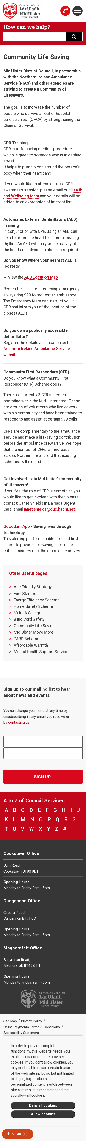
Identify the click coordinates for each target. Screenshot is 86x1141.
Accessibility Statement (21, 1033)
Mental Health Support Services (42, 651)
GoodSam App (16, 526)
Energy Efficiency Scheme (37, 600)
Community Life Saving (34, 625)
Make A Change (27, 613)
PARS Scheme (26, 639)
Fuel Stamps (25, 593)
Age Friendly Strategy (33, 587)
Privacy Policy (32, 1021)
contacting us (19, 722)
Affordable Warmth (31, 645)
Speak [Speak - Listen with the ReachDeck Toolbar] (16, 1134)
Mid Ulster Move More (33, 632)
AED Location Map (41, 277)
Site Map (10, 1021)
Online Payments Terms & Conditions (32, 1027)
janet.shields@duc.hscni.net (49, 509)
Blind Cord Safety (29, 619)
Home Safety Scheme (33, 606)
